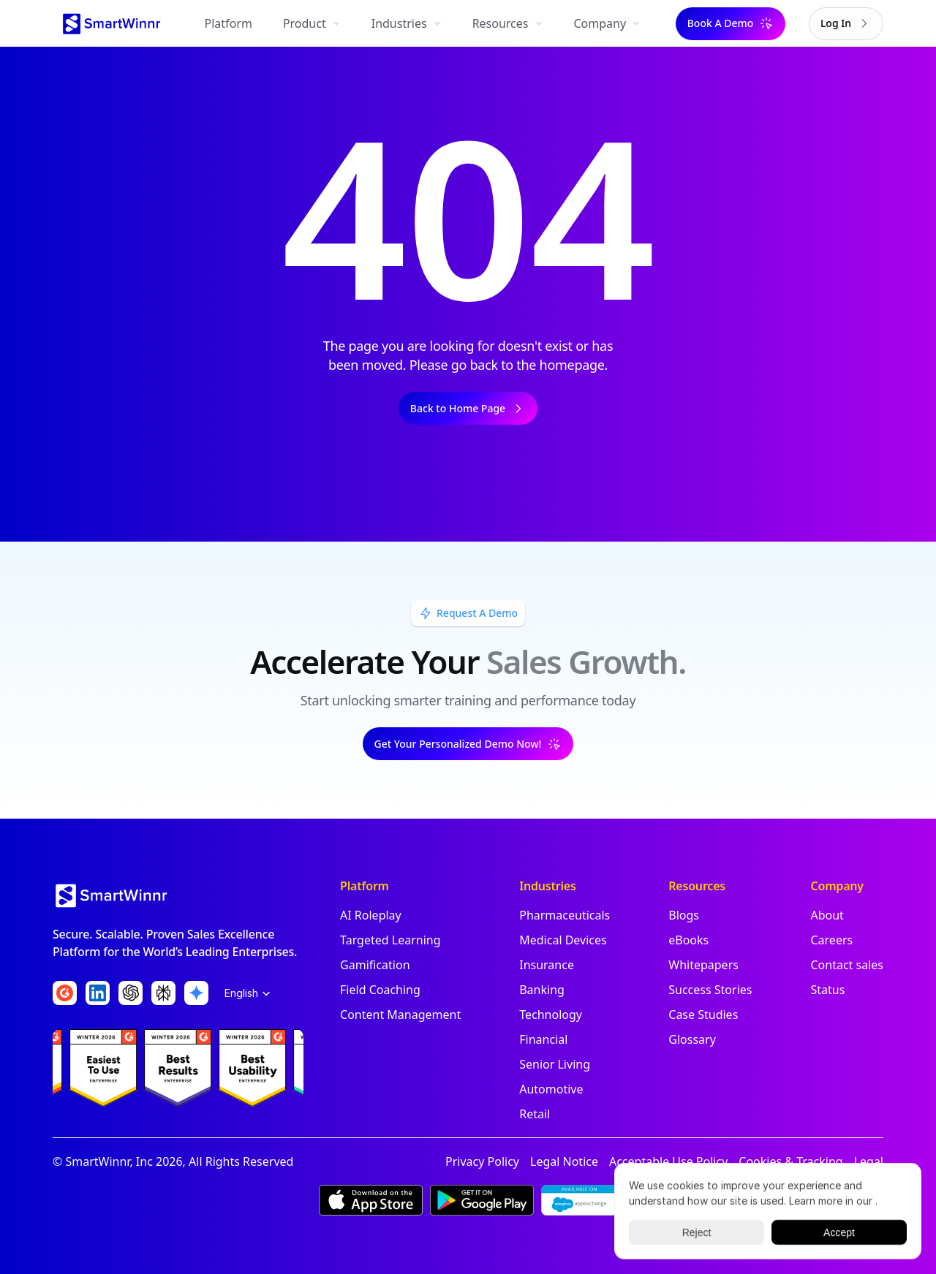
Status (827, 990)
